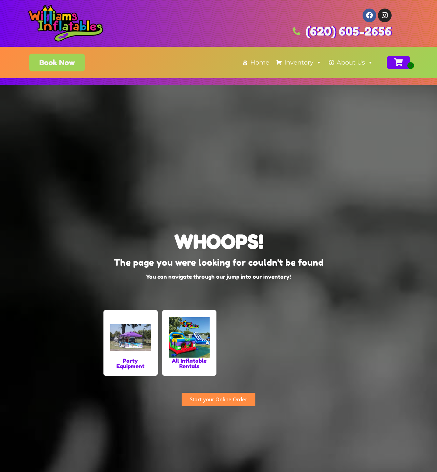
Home (259, 62)
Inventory (303, 62)
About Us (355, 62)
